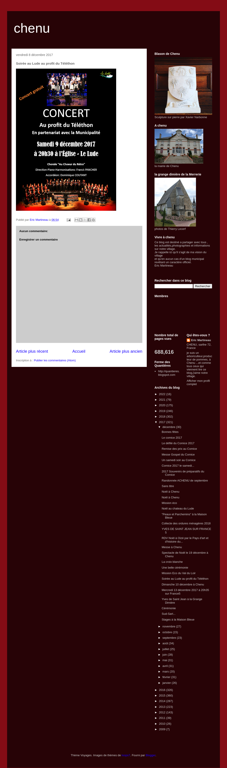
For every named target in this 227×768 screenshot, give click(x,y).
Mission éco (169, 503)
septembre (169, 637)
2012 (162, 712)
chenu (32, 28)
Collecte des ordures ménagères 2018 (186, 523)
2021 (162, 399)
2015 (162, 695)
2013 (162, 706)
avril (165, 666)
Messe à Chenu (172, 547)
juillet (166, 649)
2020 (162, 405)
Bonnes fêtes (170, 432)
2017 (162, 422)
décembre (169, 427)
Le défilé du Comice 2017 (178, 443)
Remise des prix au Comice (179, 448)
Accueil (78, 351)
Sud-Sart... (168, 613)
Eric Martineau (201, 340)
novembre (169, 626)
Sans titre (168, 486)
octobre (167, 632)
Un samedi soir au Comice (178, 460)
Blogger (150, 755)
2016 (162, 690)
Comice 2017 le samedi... (178, 465)
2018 (162, 416)
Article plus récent (32, 351)
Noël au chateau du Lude (178, 508)
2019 (162, 411)
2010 (162, 723)
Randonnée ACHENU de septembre (185, 480)
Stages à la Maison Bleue (178, 619)
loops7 (126, 755)
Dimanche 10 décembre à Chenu (183, 584)
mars (166, 671)
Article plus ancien (126, 351)
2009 (162, 729)
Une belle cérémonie (175, 567)
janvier (167, 682)
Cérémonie (169, 608)
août (165, 643)
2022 (162, 394)
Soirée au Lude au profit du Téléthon (185, 578)
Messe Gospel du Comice (178, 454)
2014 (162, 701)
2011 (162, 718)
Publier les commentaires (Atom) (55, 360)
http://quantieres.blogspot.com (169, 373)
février (166, 677)
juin (165, 654)
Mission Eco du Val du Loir (179, 573)
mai (165, 660)
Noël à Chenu (170, 491)
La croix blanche (172, 561)
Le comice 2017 (172, 437)
